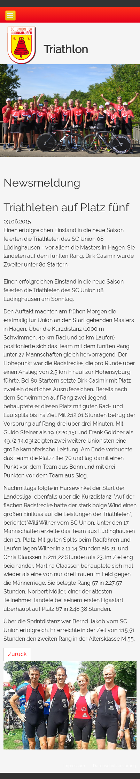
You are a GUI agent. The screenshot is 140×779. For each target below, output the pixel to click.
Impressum (74, 765)
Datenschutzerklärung (114, 765)
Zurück (17, 654)
